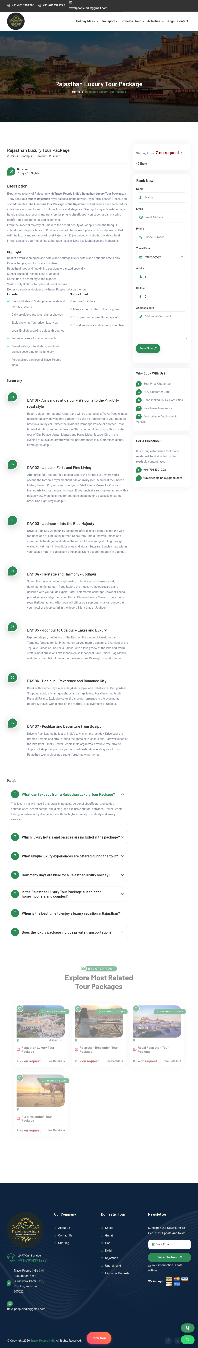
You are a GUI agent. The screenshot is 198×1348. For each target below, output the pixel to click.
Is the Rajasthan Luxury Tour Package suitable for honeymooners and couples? (56, 894)
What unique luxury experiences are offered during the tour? (64, 856)
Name (139, 189)
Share (141, 163)
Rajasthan (109, 1258)
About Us (62, 1228)
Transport (108, 21)
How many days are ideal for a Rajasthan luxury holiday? (60, 875)
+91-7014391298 (20, 5)
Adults (140, 268)
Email (139, 208)
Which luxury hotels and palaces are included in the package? (65, 837)
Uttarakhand (111, 1265)
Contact (182, 21)
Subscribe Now (169, 1257)
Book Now (148, 348)
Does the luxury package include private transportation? (61, 932)
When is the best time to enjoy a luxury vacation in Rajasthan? (65, 913)
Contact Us (63, 1235)
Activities (154, 21)
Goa (105, 1243)
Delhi (106, 1250)
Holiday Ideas (85, 21)
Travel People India (43, 1340)
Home (76, 91)
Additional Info (145, 308)
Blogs (171, 21)
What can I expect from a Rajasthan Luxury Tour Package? (63, 794)
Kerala (107, 1228)
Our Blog (61, 1243)
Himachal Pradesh (115, 1273)
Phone (140, 228)
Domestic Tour (131, 21)
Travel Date (143, 248)
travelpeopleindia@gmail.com (162, 478)
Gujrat (107, 1235)
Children (141, 288)
